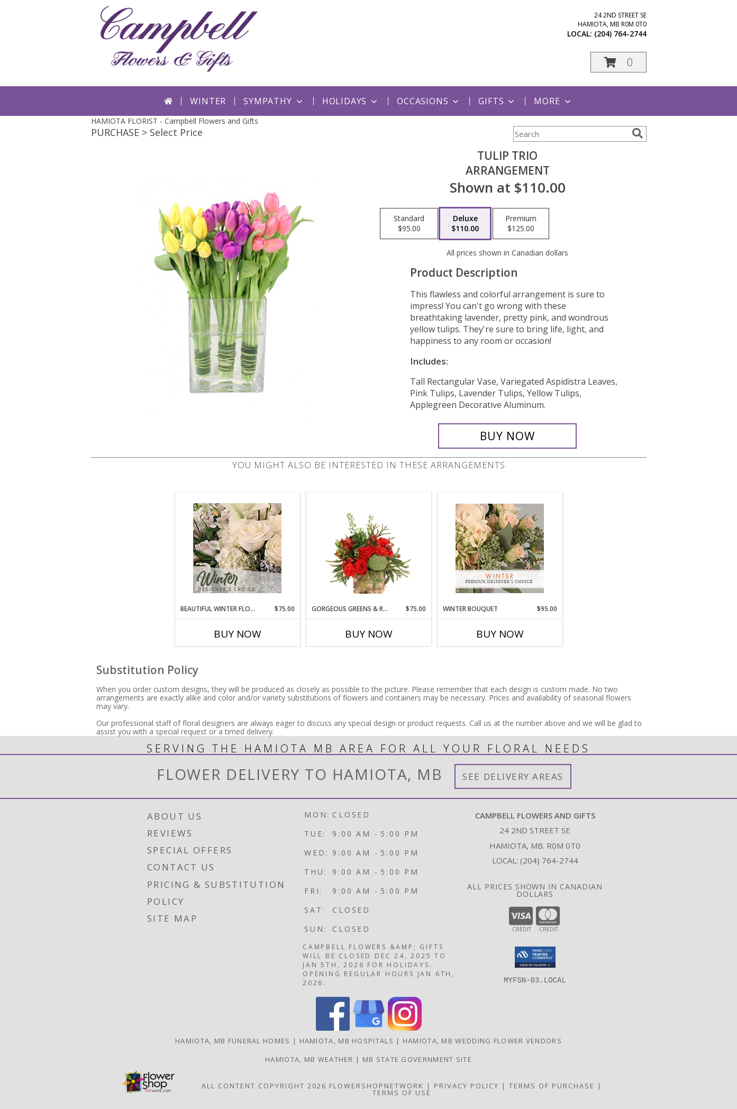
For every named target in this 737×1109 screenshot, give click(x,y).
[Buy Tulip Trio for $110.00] (507, 436)
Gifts (497, 101)
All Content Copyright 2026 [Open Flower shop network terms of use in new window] (264, 1085)
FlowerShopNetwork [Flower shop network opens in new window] (376, 1085)
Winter (208, 101)
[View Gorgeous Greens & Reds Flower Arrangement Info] (368, 548)
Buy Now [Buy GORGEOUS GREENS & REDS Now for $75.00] (369, 634)
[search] (637, 133)
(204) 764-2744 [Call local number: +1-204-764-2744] (620, 34)
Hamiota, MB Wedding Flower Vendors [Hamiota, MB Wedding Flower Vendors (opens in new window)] (482, 1041)
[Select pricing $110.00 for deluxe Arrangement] (465, 223)
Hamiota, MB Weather (309, 1059)
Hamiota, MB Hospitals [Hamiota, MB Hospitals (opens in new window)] (346, 1041)
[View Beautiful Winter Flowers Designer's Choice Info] (237, 548)
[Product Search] (570, 133)
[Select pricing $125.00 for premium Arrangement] (521, 223)
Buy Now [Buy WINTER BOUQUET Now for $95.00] (500, 634)
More (553, 101)
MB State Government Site (417, 1059)
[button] (618, 62)
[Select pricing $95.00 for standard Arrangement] (409, 223)
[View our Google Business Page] (369, 1028)
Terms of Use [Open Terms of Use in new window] (401, 1092)
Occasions (429, 101)
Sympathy (273, 101)
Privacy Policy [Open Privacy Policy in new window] (466, 1085)
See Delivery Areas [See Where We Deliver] (512, 776)
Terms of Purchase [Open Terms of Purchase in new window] (552, 1085)
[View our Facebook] (333, 1028)
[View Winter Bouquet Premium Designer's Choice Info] (500, 548)
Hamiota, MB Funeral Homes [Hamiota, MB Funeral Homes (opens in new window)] (232, 1041)
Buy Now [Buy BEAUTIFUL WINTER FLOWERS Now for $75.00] (237, 634)
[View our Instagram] (405, 1028)
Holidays (350, 101)
